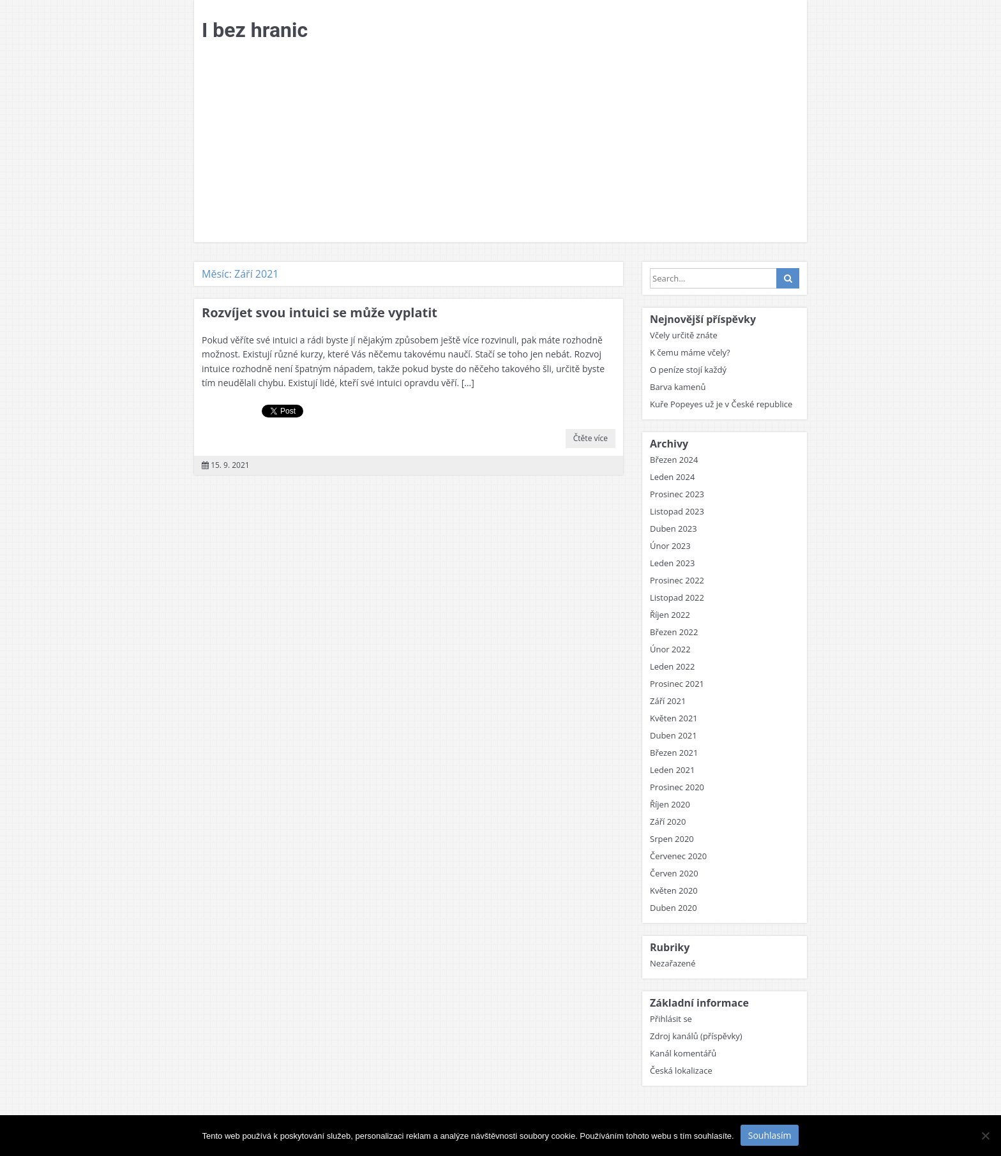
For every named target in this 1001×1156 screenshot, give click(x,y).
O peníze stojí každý (688, 369)
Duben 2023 (673, 528)
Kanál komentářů (683, 1053)
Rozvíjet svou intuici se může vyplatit (319, 312)
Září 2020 (668, 821)
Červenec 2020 (678, 856)
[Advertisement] (500, 146)
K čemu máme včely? (690, 352)
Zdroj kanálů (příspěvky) (696, 1036)
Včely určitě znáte (684, 335)
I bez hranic (255, 30)
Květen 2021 (674, 718)
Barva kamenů (677, 387)
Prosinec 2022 (677, 580)
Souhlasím (770, 1135)
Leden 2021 (672, 770)
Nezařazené (673, 963)
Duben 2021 (673, 735)
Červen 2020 (674, 873)
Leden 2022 (672, 666)
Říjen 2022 (670, 614)
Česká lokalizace (681, 1070)
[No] (985, 1135)
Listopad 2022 (677, 597)
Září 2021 (668, 701)
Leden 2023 (672, 563)
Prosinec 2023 (677, 494)
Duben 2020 (673, 907)
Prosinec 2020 (677, 787)
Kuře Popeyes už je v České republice (721, 404)
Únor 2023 (670, 546)
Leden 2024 (672, 477)
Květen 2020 (674, 890)
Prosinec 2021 (677, 683)
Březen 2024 (674, 459)
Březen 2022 (674, 632)
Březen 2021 (674, 752)
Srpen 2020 (672, 838)
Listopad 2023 (677, 511)
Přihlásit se (671, 1019)
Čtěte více (590, 438)
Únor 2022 (670, 649)
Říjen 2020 (670, 804)
